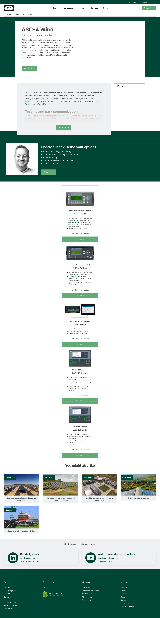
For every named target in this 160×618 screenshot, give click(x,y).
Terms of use (86, 600)
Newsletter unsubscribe (90, 591)
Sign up (153, 2)
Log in (144, 2)
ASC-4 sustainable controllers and (79, 222)
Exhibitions (124, 594)
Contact (123, 600)
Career (136, 2)
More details (80, 239)
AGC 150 (79, 224)
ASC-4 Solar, (85, 101)
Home (9, 14)
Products (53, 8)
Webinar (121, 86)
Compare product (80, 234)
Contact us (148, 8)
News (123, 591)
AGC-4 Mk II (72, 224)
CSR (44, 587)
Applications (68, 8)
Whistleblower (87, 594)
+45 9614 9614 (12, 605)
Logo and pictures (127, 606)
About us (126, 2)
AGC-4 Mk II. (42, 104)
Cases (105, 8)
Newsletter (86, 587)
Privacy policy (87, 597)
